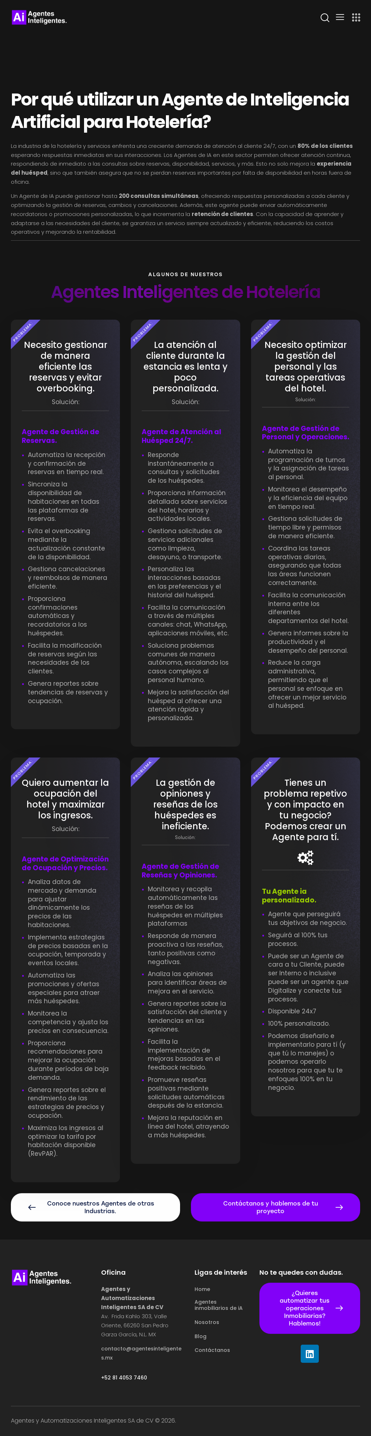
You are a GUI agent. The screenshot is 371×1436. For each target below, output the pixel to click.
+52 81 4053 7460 (124, 1377)
